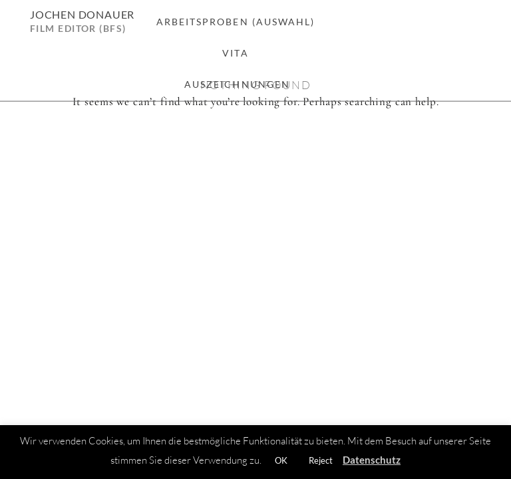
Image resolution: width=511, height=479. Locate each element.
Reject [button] (321, 460)
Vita (235, 52)
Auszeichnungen (236, 84)
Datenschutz (372, 460)
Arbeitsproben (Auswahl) (235, 21)
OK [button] (281, 460)
